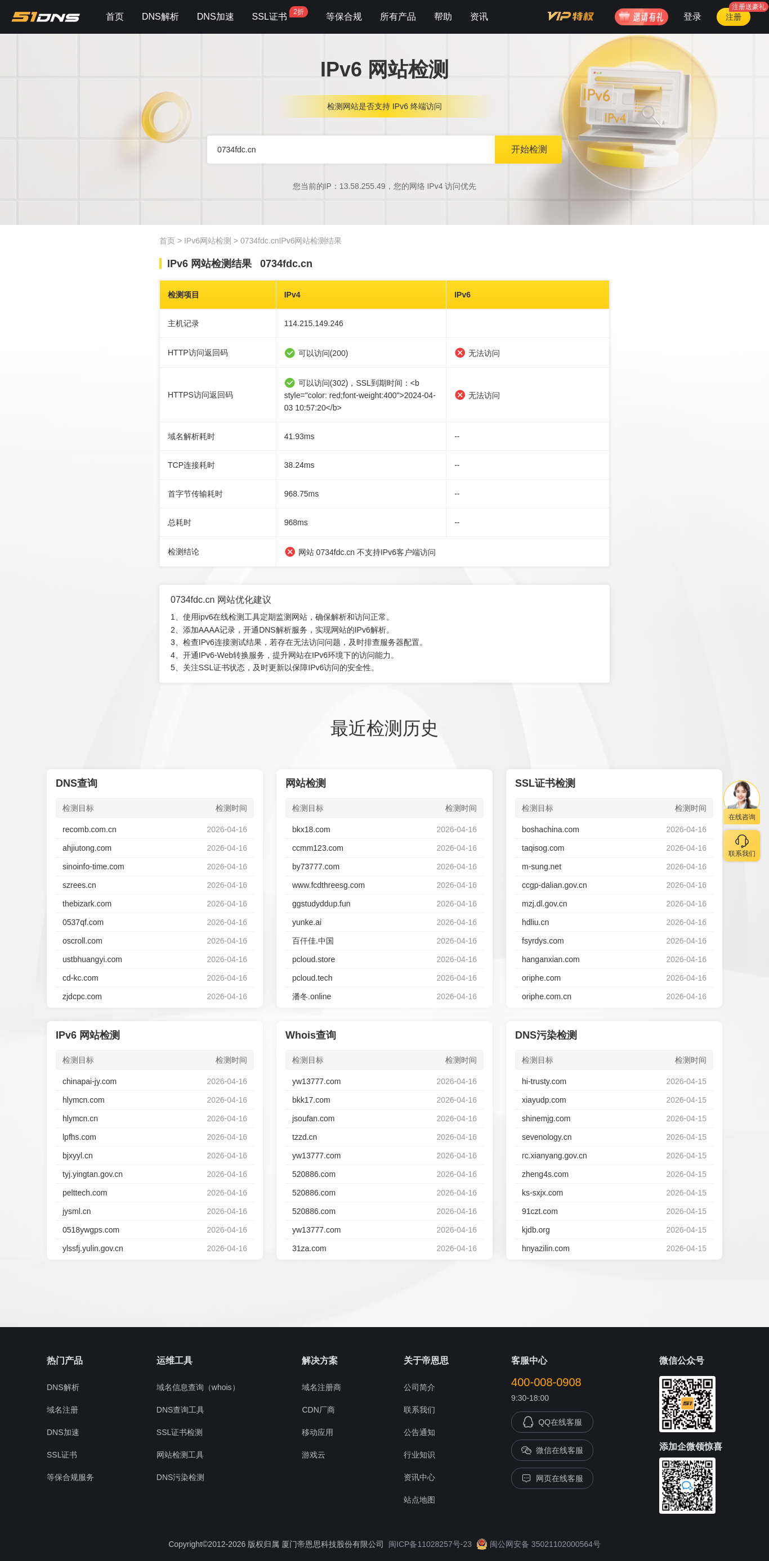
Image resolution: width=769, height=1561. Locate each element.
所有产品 (398, 16)
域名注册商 (321, 1387)
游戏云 (313, 1454)
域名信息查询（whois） (198, 1387)
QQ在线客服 (552, 1422)
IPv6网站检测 (207, 240)
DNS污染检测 (181, 1477)
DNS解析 (160, 16)
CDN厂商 (318, 1409)
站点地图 (419, 1499)
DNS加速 (215, 16)
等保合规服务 (70, 1477)
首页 (115, 16)
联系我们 (419, 1409)
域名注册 (62, 1409)
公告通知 (419, 1432)
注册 (733, 16)
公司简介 (419, 1387)
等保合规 (344, 16)
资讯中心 (419, 1477)
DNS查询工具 (181, 1409)
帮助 (443, 16)
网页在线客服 (552, 1478)
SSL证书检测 (180, 1432)
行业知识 (419, 1454)
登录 (692, 16)
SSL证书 (280, 13)
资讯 (479, 16)
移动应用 (317, 1432)
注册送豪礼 (749, 7)
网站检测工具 (180, 1454)
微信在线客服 (552, 1450)
